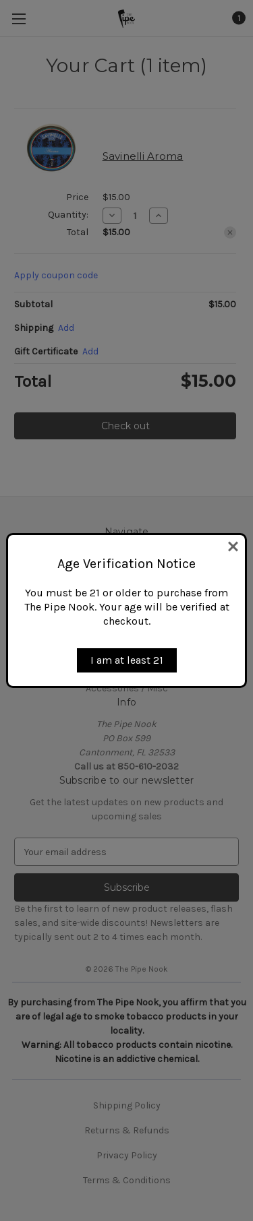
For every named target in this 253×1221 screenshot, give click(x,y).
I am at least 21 (126, 660)
